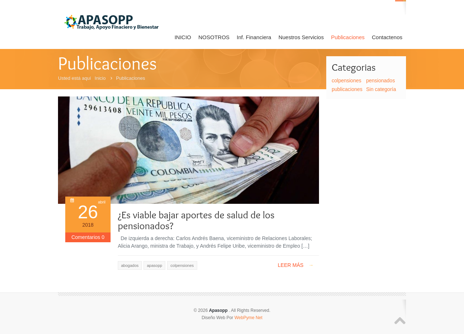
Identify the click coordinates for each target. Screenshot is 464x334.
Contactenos (387, 37)
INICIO (182, 37)
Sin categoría (381, 89)
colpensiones (346, 80)
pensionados (380, 80)
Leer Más (296, 265)
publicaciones (347, 89)
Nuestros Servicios (301, 37)
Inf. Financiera (254, 37)
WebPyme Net (248, 317)
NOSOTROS (213, 37)
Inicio (100, 78)
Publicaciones (348, 37)
